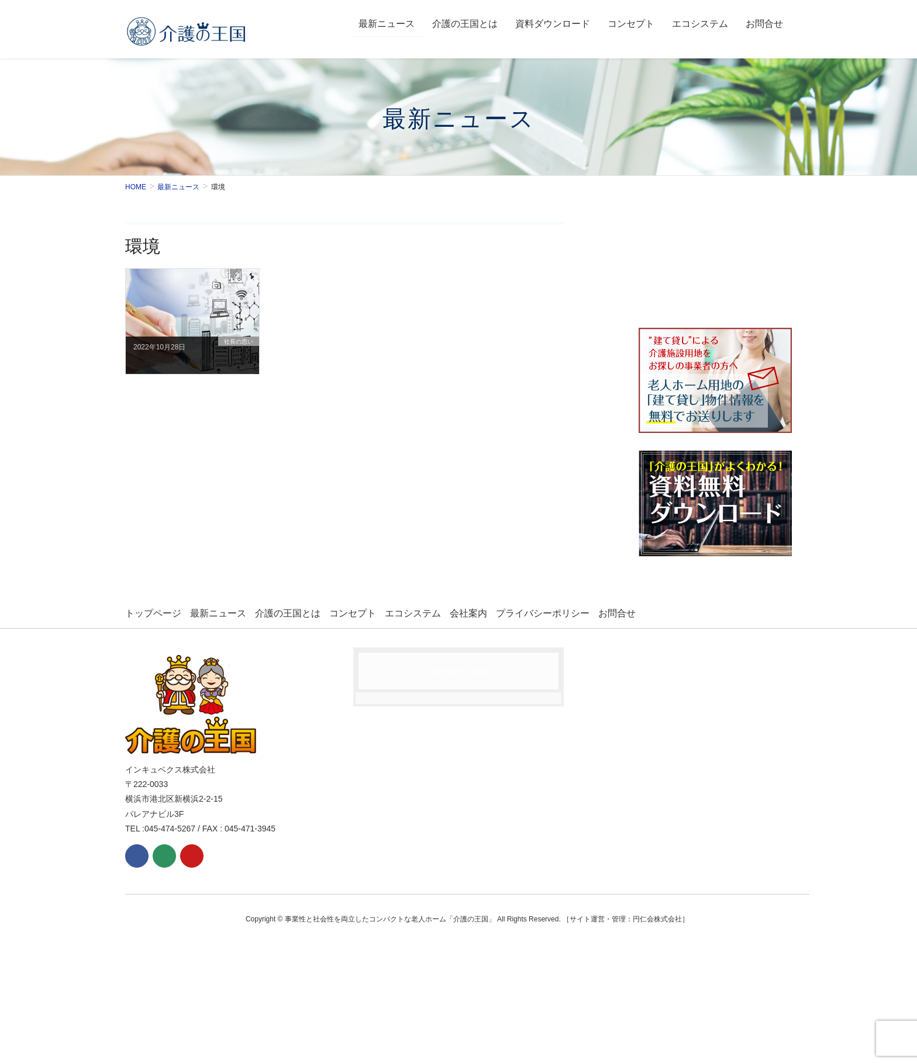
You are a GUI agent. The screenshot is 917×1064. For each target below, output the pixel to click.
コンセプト (352, 613)
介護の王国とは (287, 613)
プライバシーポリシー (543, 613)
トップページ (153, 613)
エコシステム (413, 613)
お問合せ (617, 613)
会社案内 (468, 613)
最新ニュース (218, 613)
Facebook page (458, 670)
